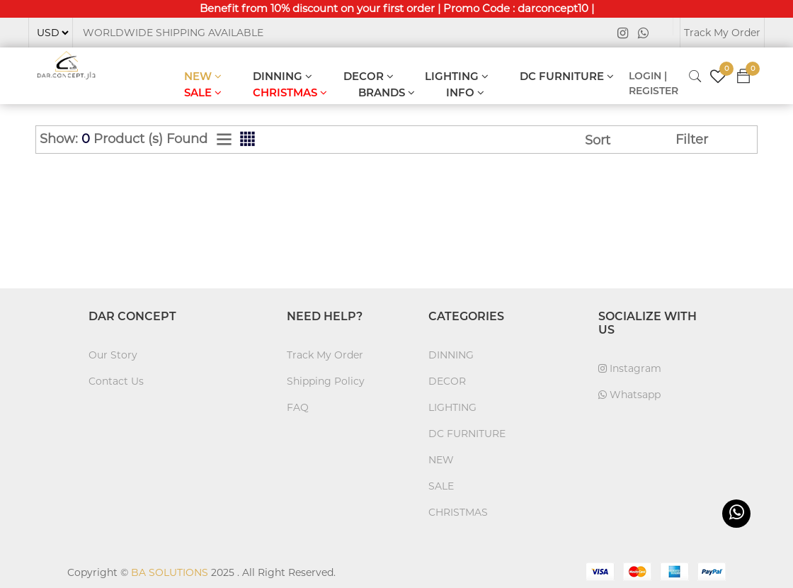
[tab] (224, 139)
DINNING (282, 76)
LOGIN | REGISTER (653, 83)
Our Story (113, 355)
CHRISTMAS (290, 92)
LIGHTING (457, 76)
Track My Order (722, 32)
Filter (691, 139)
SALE (203, 92)
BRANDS (386, 92)
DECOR (368, 76)
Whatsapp (629, 394)
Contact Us (116, 381)
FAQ (298, 407)
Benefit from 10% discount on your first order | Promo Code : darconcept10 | (397, 8)
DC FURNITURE (567, 76)
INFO (465, 92)
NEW (203, 76)
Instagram (629, 368)
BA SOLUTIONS (169, 572)
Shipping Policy (326, 381)
